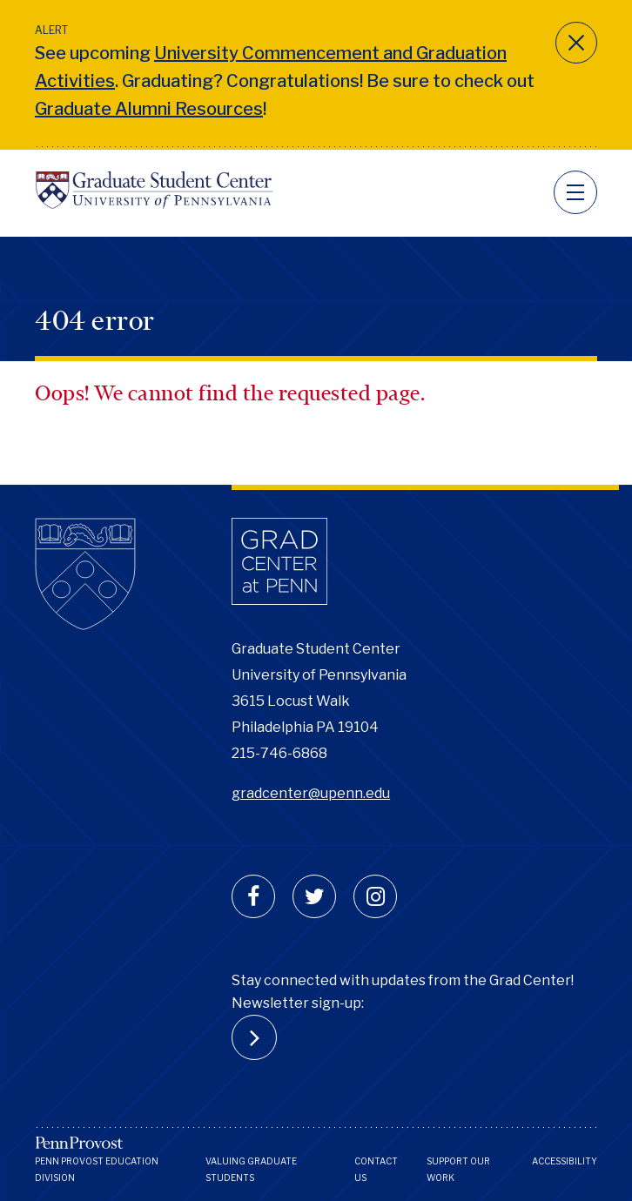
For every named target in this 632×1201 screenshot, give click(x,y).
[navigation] (575, 192)
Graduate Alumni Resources (149, 108)
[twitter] (314, 896)
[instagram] (375, 896)
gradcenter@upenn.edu (311, 793)
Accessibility (564, 1161)
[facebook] (253, 896)
